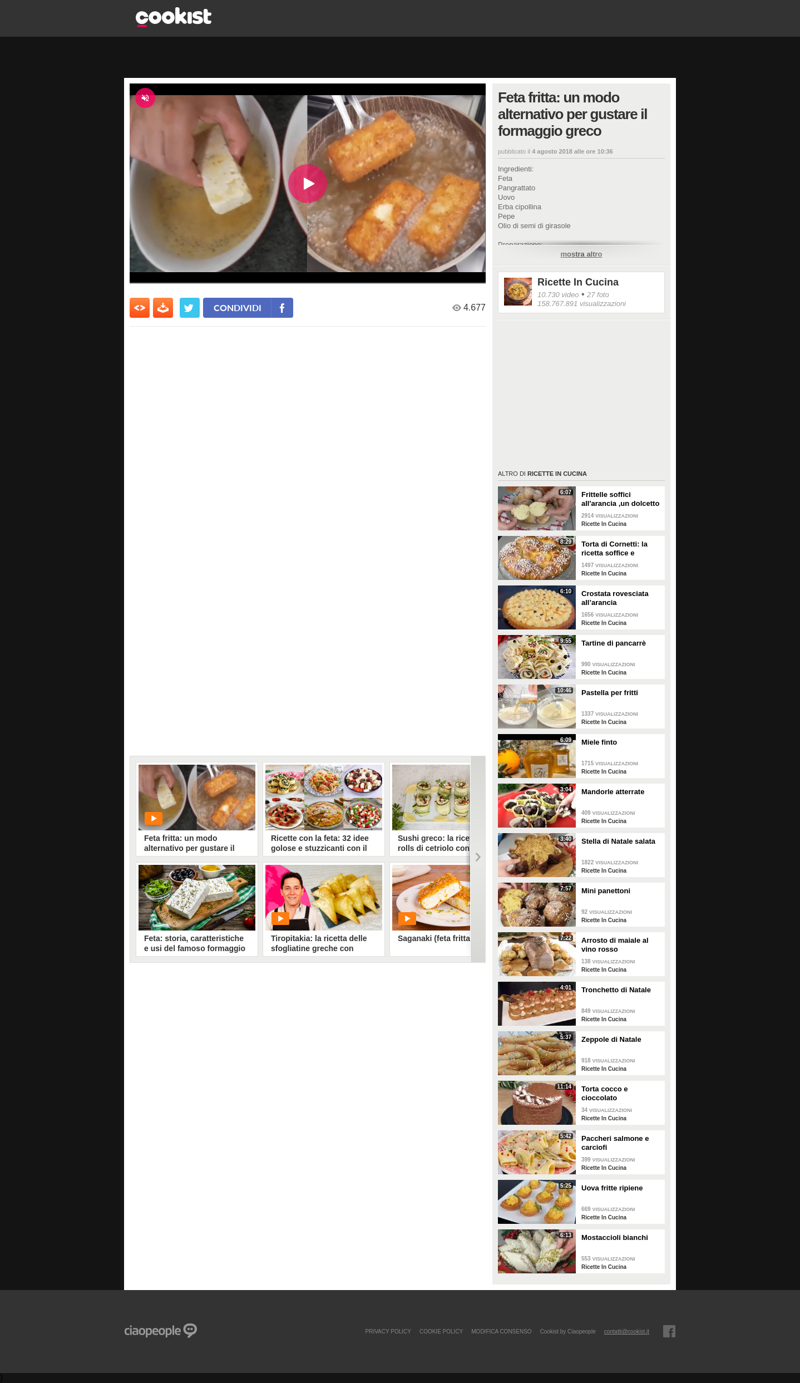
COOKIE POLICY (441, 1331)
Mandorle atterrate (612, 792)
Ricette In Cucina (578, 282)
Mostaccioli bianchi (614, 1237)
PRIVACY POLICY (388, 1331)
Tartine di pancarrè (613, 643)
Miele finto (599, 742)
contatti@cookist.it (626, 1331)
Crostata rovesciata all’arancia (615, 598)
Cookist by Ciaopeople (568, 1331)
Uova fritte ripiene (612, 1188)
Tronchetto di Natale (616, 990)
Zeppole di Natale (611, 1039)
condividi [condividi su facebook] (237, 307)
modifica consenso (501, 1331)
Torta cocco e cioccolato (604, 1093)
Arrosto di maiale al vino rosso (615, 944)
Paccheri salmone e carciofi (615, 1142)
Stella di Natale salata (618, 841)
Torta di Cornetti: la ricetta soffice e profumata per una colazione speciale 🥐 (618, 549)
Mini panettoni (605, 891)
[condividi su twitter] (190, 308)
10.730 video (558, 295)
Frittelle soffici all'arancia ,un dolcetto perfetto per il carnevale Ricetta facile (621, 499)
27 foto (598, 295)
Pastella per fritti (609, 692)
